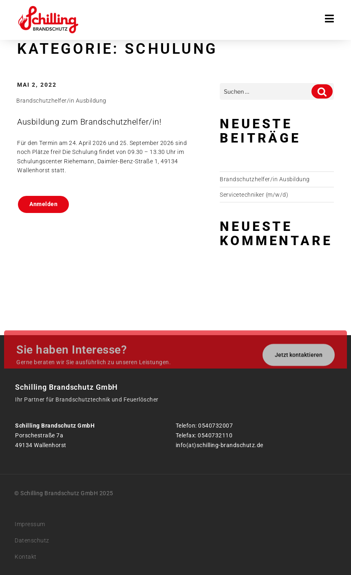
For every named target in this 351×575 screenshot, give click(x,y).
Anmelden (43, 204)
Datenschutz (32, 540)
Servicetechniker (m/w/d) (254, 194)
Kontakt (26, 556)
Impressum (30, 524)
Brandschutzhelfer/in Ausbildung (61, 100)
